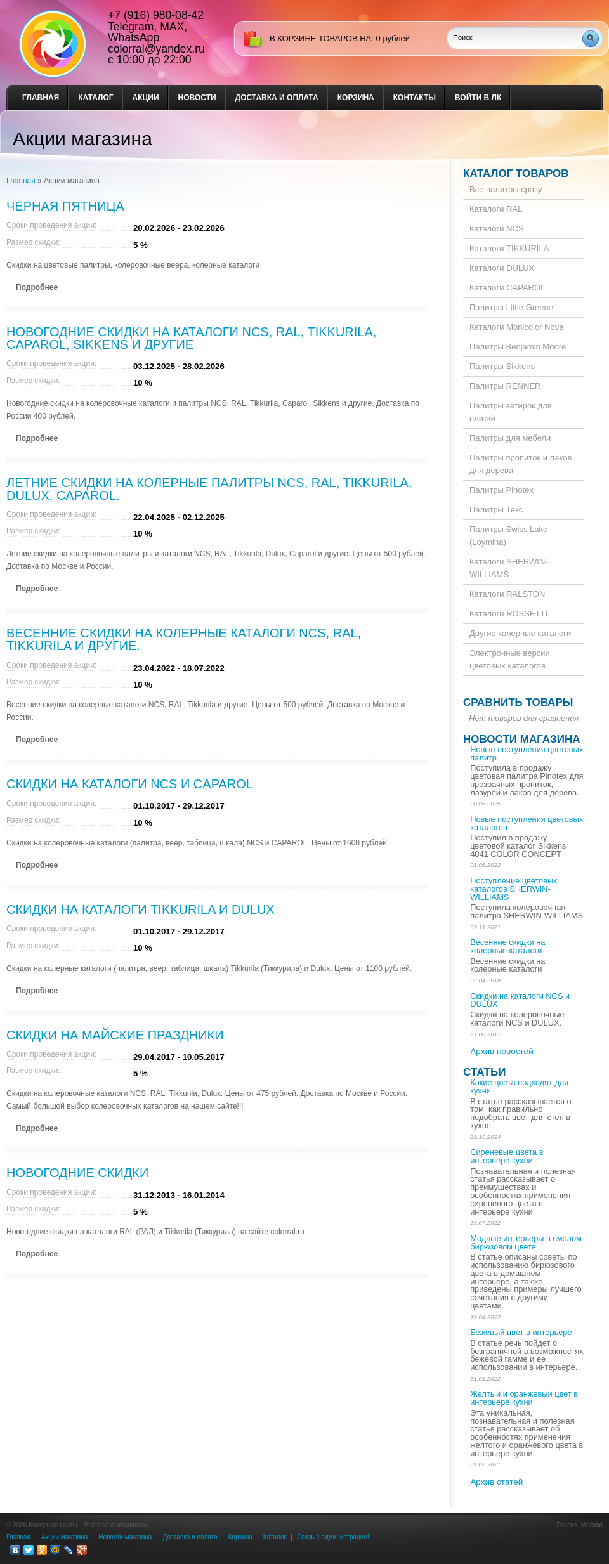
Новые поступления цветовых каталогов (526, 823)
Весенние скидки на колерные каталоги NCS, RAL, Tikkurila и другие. (183, 639)
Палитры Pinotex (501, 490)
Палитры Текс (496, 509)
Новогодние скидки (77, 1173)
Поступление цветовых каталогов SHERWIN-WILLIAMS (513, 889)
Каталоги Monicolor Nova (516, 327)
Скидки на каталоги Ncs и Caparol (129, 784)
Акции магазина (64, 1537)
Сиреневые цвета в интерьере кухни (506, 1156)
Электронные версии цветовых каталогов (509, 659)
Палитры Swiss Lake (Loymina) (508, 536)
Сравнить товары (518, 702)
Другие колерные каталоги (520, 633)
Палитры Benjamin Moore (517, 346)
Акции (146, 97)
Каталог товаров (516, 173)
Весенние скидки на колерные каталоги (507, 946)
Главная (40, 97)
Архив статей (496, 1482)
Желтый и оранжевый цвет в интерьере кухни (524, 1398)
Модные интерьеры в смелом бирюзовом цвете (526, 1242)
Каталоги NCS (496, 228)
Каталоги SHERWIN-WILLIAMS (508, 568)
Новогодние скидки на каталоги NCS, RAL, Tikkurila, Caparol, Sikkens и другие (191, 338)
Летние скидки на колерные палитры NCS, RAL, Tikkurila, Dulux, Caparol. (209, 489)
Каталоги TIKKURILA (509, 248)
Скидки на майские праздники (115, 1035)
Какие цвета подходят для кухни (519, 1086)
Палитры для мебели (510, 438)
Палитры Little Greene (511, 307)
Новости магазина (521, 739)
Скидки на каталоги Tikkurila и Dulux (140, 909)
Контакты (414, 97)
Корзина (355, 97)
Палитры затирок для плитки (510, 412)
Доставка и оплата (276, 97)
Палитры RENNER (504, 386)
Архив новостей (502, 1051)
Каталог (95, 97)
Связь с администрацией (333, 1537)
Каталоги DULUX (501, 268)
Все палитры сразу (505, 189)
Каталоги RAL (495, 209)
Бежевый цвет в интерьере (521, 1332)
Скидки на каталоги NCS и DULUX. (520, 1000)
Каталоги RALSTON (507, 594)
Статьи (484, 1072)
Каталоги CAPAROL (507, 287)
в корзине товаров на (320, 38)
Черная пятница (65, 206)
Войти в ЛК (478, 97)
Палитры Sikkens (502, 366)
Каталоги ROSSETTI (508, 613)
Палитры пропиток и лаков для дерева (520, 464)
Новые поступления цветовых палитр (526, 753)
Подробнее (37, 287)
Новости (197, 97)
